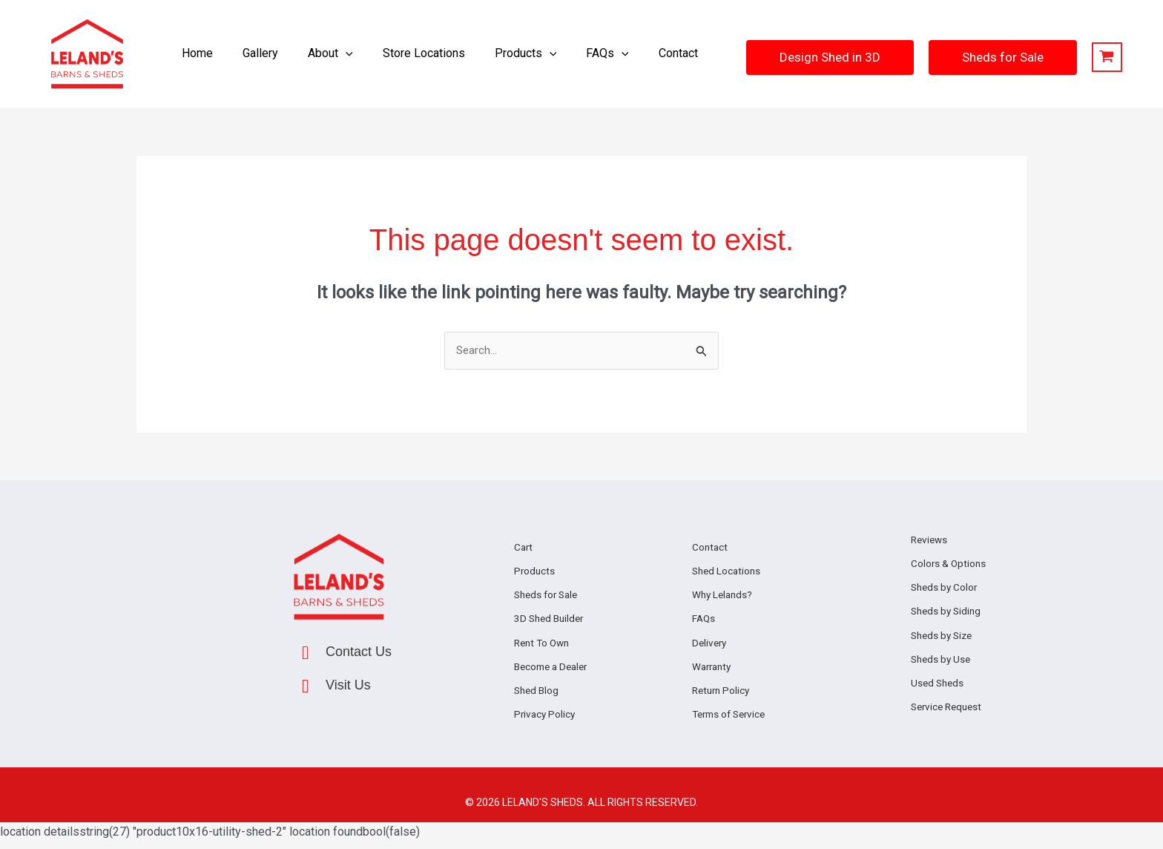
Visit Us (348, 686)
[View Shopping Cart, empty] (1086, 57)
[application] (351, 54)
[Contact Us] (305, 654)
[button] (336, 54)
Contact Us (359, 653)
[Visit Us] (305, 687)
